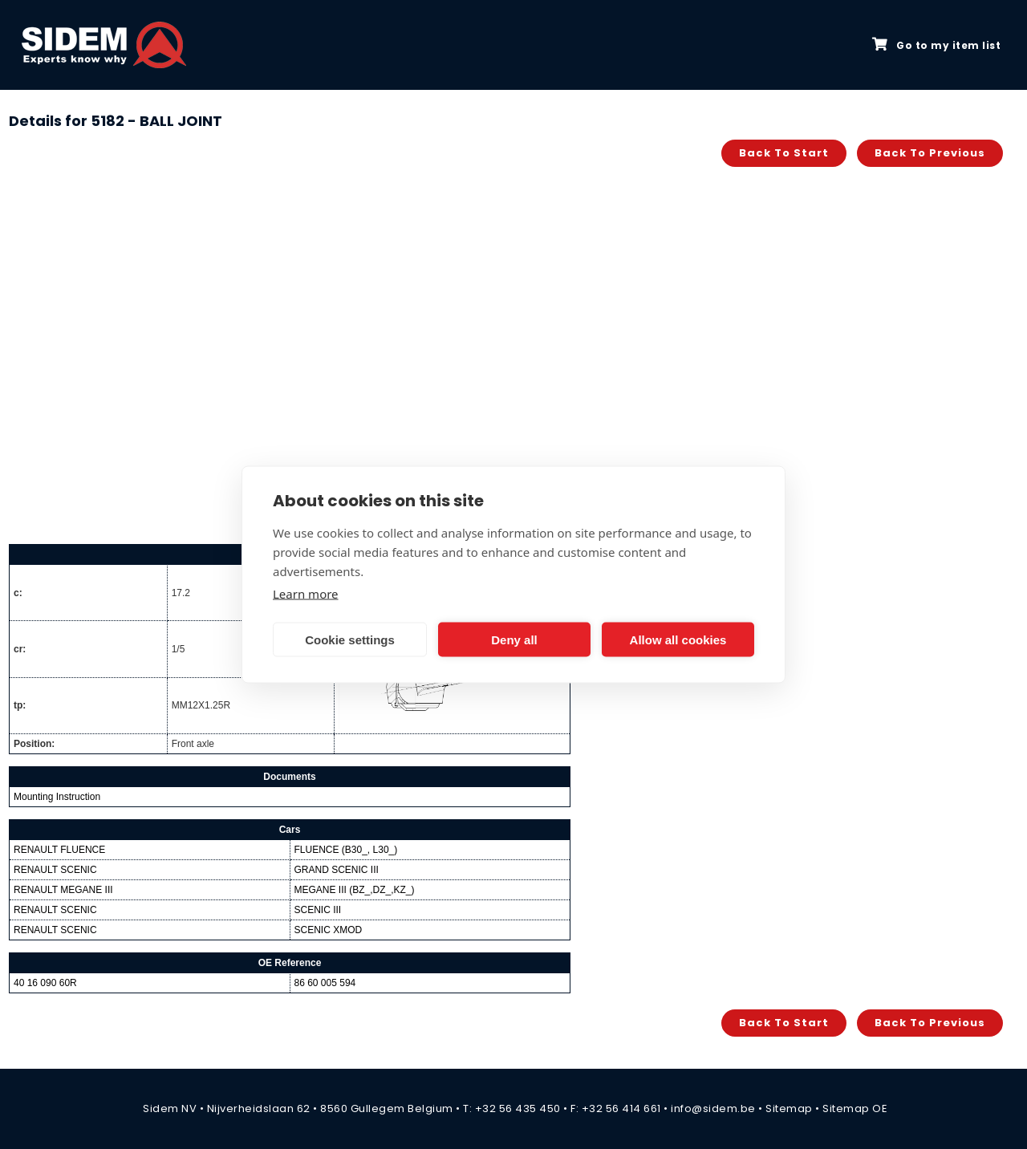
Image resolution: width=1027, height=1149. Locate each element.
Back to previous (930, 152)
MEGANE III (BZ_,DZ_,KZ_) (354, 889)
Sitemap (789, 1108)
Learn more (306, 594)
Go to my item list (936, 45)
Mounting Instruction (57, 796)
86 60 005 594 (325, 983)
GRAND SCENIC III (336, 869)
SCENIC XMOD (328, 930)
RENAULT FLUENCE (59, 849)
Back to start (784, 152)
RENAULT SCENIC (55, 869)
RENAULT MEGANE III (63, 889)
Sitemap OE (854, 1108)
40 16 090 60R (45, 983)
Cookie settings (350, 639)
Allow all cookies (678, 639)
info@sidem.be (713, 1108)
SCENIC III (318, 910)
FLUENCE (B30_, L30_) (346, 849)
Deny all (514, 639)
